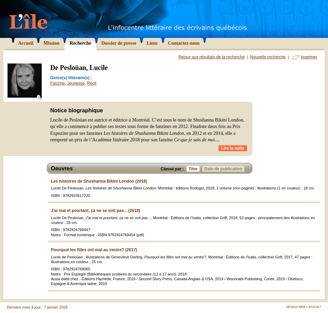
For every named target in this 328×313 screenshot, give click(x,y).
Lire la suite (232, 148)
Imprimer (309, 57)
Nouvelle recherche (268, 57)
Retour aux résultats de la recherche (211, 57)
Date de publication (224, 169)
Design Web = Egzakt (303, 307)
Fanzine (57, 83)
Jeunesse (76, 83)
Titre (194, 169)
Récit (91, 83)
